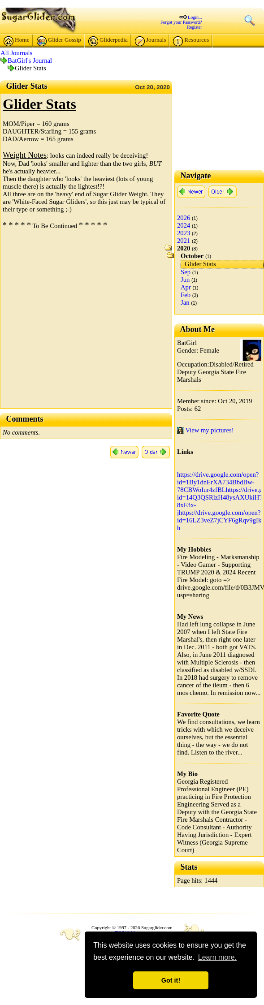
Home (17, 41)
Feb (185, 294)
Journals (150, 41)
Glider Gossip (59, 41)
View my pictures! (205, 430)
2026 (183, 217)
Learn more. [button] (217, 957)
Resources (191, 41)
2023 (183, 233)
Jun (185, 279)
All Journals (16, 52)
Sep (185, 272)
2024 (183, 225)
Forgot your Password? (181, 22)
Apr (186, 287)
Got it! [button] (170, 980)
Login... (195, 17)
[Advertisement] (84, 322)
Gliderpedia (108, 41)
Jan (185, 302)
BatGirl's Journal (30, 60)
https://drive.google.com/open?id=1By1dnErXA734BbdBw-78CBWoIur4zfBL (218, 482)
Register (194, 27)
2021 (183, 240)
